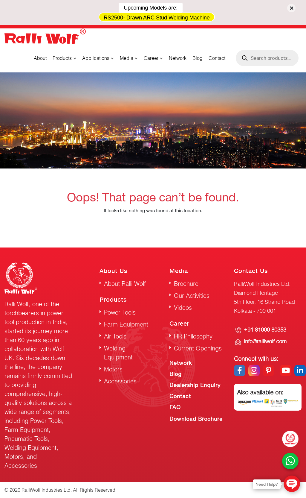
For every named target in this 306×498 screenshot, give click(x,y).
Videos (183, 307)
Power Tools (120, 312)
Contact (217, 58)
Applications (95, 58)
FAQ (175, 407)
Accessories (120, 381)
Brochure (186, 283)
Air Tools (115, 336)
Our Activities (191, 295)
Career (151, 58)
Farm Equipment (126, 324)
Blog (197, 58)
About (40, 58)
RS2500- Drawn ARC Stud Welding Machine (157, 18)
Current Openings (198, 348)
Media (126, 58)
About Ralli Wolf (125, 283)
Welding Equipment (118, 352)
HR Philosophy (193, 336)
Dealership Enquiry (195, 385)
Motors (113, 369)
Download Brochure (196, 419)
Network (177, 58)
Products (62, 58)
